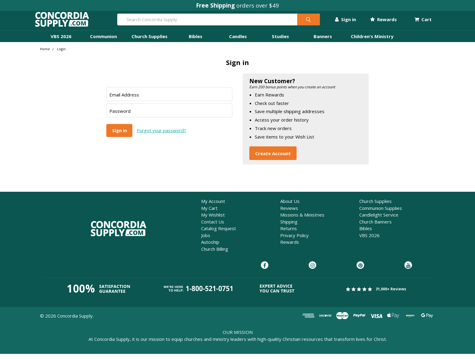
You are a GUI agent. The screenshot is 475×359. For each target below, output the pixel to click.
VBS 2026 (61, 41)
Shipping (288, 227)
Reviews (289, 213)
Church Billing (214, 254)
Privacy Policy (294, 240)
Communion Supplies (380, 213)
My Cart (209, 213)
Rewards (378, 22)
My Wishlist (213, 220)
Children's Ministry (372, 41)
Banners (323, 41)
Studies (280, 41)
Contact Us (212, 227)
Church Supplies (149, 41)
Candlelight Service (378, 220)
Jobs (205, 240)
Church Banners (375, 227)
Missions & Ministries (302, 220)
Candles (238, 41)
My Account (213, 206)
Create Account (273, 158)
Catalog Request (218, 233)
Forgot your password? (161, 135)
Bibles (195, 41)
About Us (290, 206)
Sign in (340, 22)
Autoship (210, 247)
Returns (288, 233)
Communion (103, 41)
